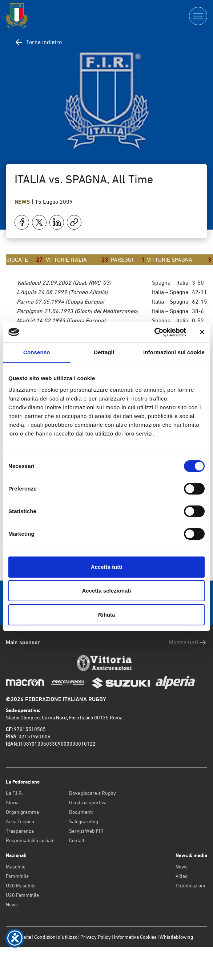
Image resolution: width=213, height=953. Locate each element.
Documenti (81, 812)
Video (182, 876)
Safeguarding (83, 821)
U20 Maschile (21, 885)
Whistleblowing (176, 937)
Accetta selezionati (106, 590)
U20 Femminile (22, 895)
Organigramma (22, 812)
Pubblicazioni (190, 885)
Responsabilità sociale (30, 840)
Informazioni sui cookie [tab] (174, 352)
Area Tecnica (20, 821)
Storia (12, 802)
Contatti (77, 840)
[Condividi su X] (39, 222)
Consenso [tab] (36, 352)
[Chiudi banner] (202, 332)
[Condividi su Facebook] (22, 222)
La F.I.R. (14, 793)
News (23, 201)
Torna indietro (38, 42)
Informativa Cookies (135, 937)
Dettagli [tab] (104, 352)
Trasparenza (20, 831)
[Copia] (74, 222)
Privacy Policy (95, 937)
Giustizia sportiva (87, 802)
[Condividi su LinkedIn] (56, 222)
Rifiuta (106, 615)
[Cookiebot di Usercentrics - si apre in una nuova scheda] (154, 332)
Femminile (17, 876)
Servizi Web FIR (86, 831)
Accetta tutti (106, 567)
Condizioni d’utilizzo (55, 937)
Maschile (15, 867)
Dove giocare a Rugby (92, 793)
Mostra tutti (188, 642)
